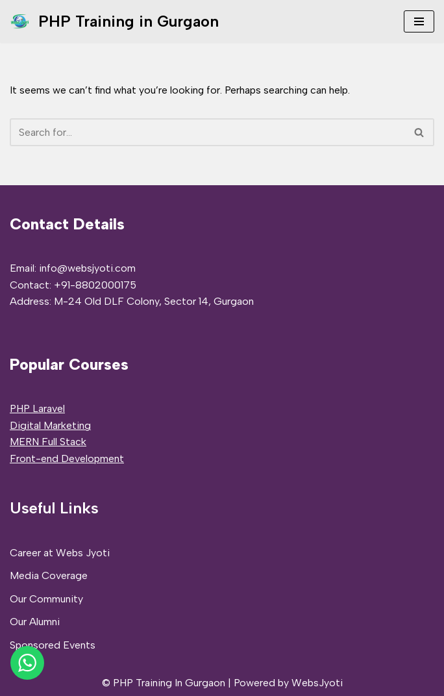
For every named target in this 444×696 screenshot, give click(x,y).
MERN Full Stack (48, 441)
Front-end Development (67, 458)
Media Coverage (49, 575)
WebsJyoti (317, 683)
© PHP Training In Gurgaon (163, 683)
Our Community (46, 599)
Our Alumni (35, 621)
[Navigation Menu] (419, 21)
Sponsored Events (52, 645)
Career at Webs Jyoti (60, 553)
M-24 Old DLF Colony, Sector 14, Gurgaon (154, 301)
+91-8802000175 (95, 285)
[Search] (207, 132)
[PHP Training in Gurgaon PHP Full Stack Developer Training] (114, 21)
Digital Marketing (50, 425)
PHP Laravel (37, 408)
